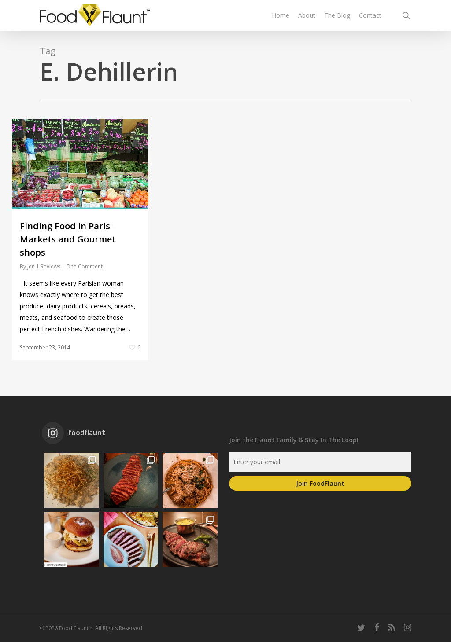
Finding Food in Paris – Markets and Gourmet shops (68, 239)
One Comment (84, 266)
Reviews (50, 266)
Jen (31, 266)
